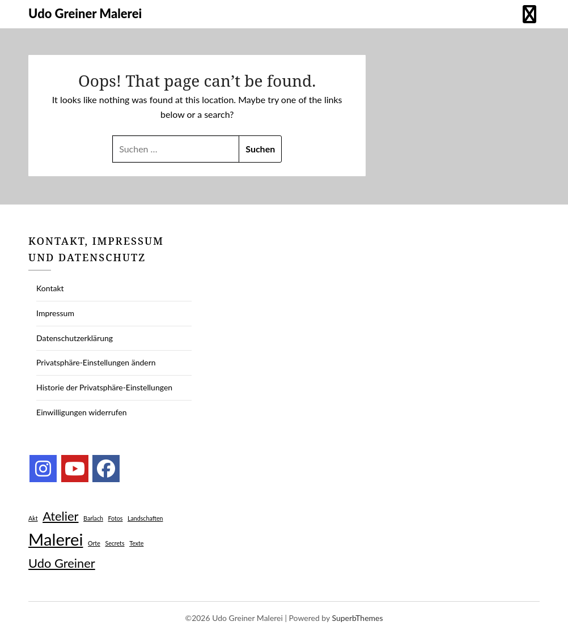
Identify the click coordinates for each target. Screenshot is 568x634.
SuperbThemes (357, 618)
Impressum (55, 313)
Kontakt (50, 288)
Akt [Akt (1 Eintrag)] (32, 518)
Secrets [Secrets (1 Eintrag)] (114, 543)
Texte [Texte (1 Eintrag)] (136, 543)
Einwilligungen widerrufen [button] (81, 412)
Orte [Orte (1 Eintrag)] (94, 543)
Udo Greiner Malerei (85, 13)
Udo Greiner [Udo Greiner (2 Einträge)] (61, 563)
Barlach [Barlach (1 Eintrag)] (93, 518)
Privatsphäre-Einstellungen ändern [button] (96, 362)
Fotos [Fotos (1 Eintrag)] (115, 518)
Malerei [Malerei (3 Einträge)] (55, 539)
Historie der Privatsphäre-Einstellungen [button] (104, 387)
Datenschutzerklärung (74, 338)
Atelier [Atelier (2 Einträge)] (60, 516)
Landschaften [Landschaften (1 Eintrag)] (145, 518)
